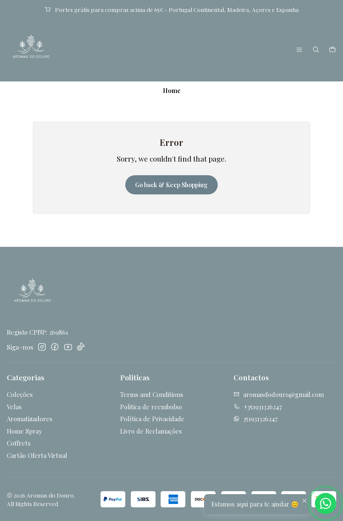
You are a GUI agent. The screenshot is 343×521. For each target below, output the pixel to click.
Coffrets (19, 443)
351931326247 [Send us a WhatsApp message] (255, 418)
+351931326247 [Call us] (257, 406)
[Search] (316, 50)
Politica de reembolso (151, 406)
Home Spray (24, 431)
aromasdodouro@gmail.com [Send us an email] (278, 394)
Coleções (20, 394)
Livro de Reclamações (151, 431)
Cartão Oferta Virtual (37, 455)
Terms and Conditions (151, 394)
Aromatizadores (29, 418)
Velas (14, 406)
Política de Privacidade (152, 418)
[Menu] (299, 50)
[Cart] (332, 50)
